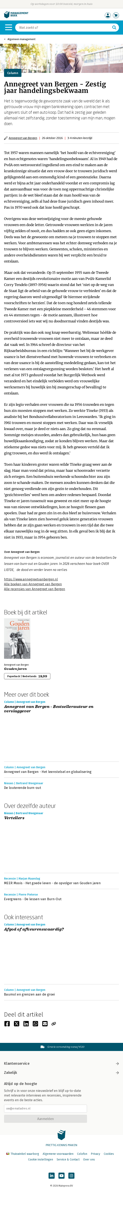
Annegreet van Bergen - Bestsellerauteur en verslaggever (49, 709)
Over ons (89, 1159)
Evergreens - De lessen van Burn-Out (33, 899)
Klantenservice (61, 1063)
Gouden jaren (15, 669)
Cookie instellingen (40, 1159)
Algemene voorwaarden (58, 1154)
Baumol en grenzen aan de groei (29, 994)
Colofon (82, 1154)
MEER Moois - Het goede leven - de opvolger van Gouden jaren (52, 883)
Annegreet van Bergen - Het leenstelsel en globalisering (48, 772)
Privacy (95, 1154)
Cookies (109, 1154)
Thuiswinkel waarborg (23, 1154)
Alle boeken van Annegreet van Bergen (33, 584)
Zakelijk (61, 1072)
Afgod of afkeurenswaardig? (34, 929)
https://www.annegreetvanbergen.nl (31, 579)
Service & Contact (68, 1159)
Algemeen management (21, 39)
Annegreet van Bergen (23, 138)
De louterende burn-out (22, 788)
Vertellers (14, 818)
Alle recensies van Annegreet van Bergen (34, 589)
